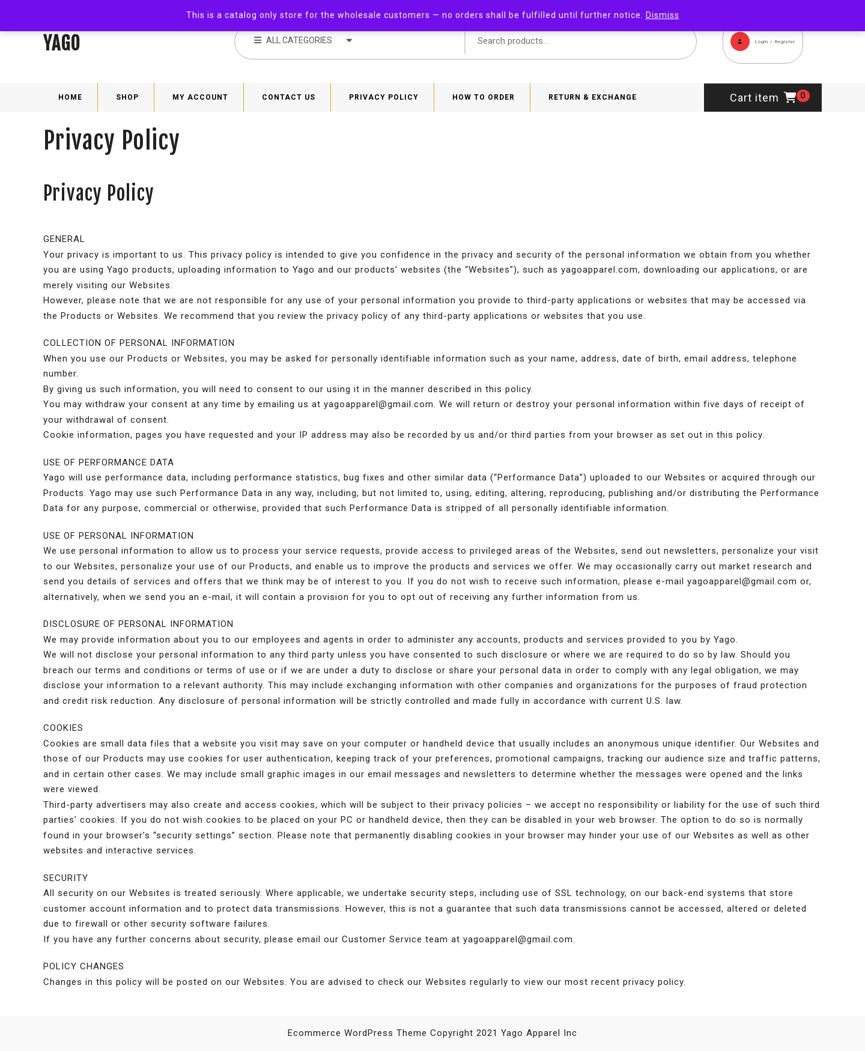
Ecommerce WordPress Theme (357, 1033)
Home (70, 97)
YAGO (61, 43)
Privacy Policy (384, 97)
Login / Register (759, 35)
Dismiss (662, 15)
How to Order (483, 97)
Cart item (763, 97)
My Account (200, 97)
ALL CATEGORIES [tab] (303, 39)
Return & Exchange (592, 97)
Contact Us (288, 97)
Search (669, 41)
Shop (127, 97)
